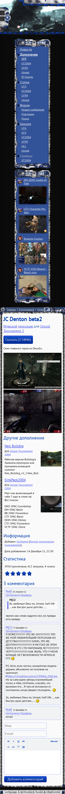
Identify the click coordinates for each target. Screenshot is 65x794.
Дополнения (29, 55)
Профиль (26, 595)
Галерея (25, 124)
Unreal (25, 72)
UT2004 (26, 63)
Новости (26, 49)
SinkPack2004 (15, 480)
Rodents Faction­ (33, 238)
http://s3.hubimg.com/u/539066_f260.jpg (33, 676)
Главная (11, 309)
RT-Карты (27, 77)
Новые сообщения (32, 109)
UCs (23, 146)
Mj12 (9, 627)
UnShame (22, 541)
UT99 (24, 68)
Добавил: (11, 541)
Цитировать (13, 595)
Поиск (25, 118)
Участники (27, 114)
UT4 (23, 128)
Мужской (10, 326)
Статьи (24, 82)
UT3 (23, 59)
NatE (9, 591)
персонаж (25, 326)
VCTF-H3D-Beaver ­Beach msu (35, 270)
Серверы (26, 156)
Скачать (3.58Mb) (18, 339)
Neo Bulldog (14, 446)
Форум (25, 105)
